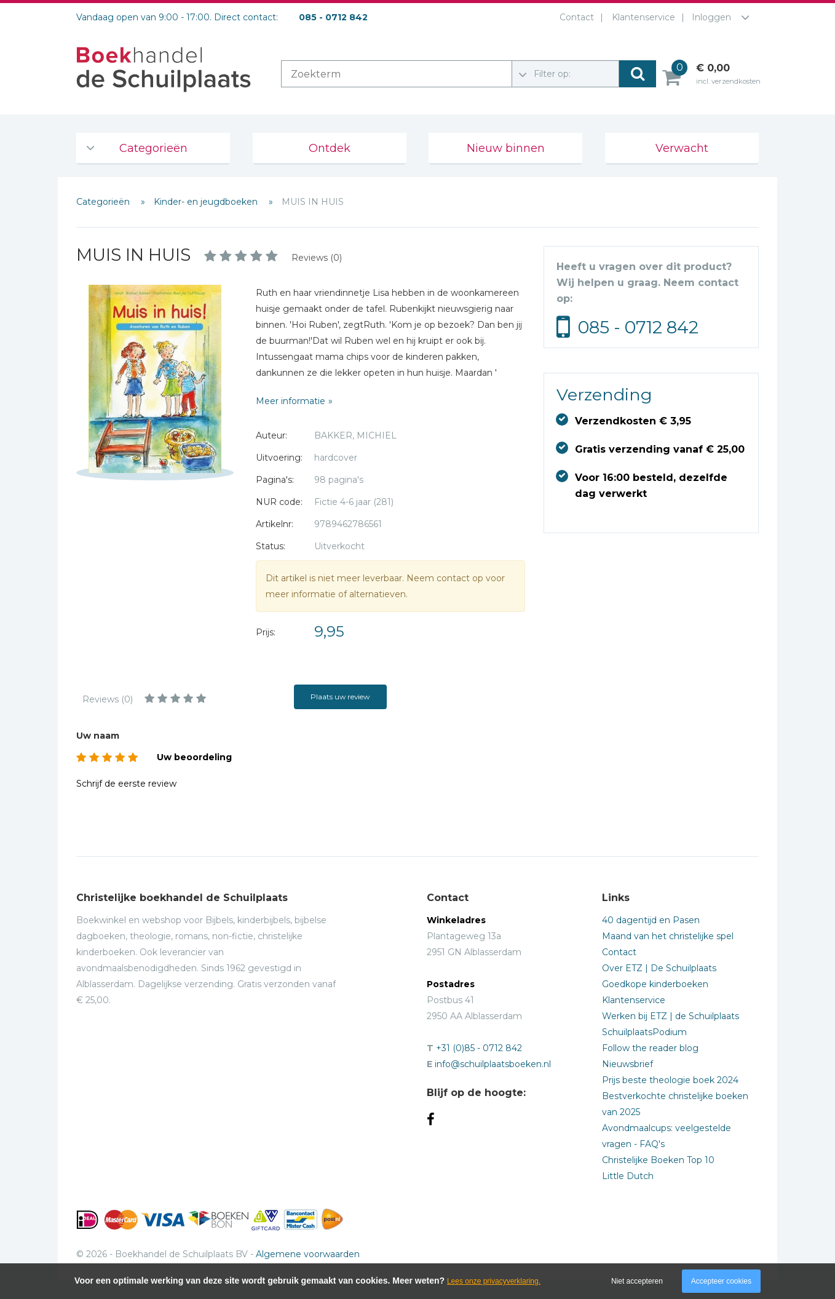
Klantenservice (641, 17)
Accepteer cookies (721, 1281)
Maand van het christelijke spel (668, 936)
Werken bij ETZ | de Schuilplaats (670, 1016)
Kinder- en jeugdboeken (207, 201)
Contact (574, 17)
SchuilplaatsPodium (644, 1032)
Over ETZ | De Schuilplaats (659, 968)
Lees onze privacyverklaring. (493, 1281)
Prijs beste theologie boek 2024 (670, 1080)
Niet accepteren (637, 1281)
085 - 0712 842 (638, 327)
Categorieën (153, 148)
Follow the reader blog (650, 1048)
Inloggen (711, 17)
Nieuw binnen (506, 148)
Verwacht (681, 148)
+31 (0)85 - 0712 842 (479, 1048)
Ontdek (329, 148)
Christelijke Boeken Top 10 (658, 1160)
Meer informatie (290, 401)
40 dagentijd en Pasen (651, 920)
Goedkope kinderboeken (655, 984)
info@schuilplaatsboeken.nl (493, 1064)
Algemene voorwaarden (308, 1254)
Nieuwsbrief (627, 1064)
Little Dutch (628, 1176)
